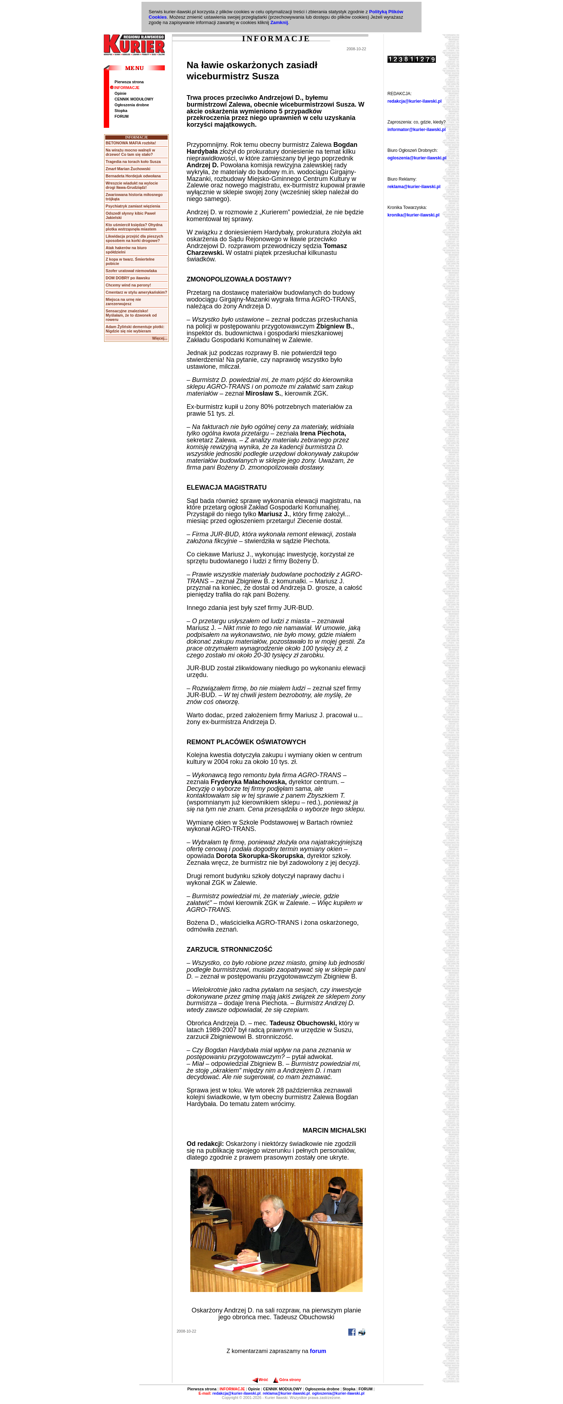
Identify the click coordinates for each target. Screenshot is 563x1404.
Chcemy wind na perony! (128, 285)
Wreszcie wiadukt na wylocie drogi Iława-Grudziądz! (132, 185)
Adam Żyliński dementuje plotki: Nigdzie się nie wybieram (135, 329)
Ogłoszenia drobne (132, 105)
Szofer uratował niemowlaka (131, 271)
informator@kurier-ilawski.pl (416, 129)
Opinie (120, 93)
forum (318, 1351)
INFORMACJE (124, 87)
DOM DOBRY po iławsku (128, 278)
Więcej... (160, 338)
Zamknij (279, 22)
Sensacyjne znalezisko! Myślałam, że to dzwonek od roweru (131, 315)
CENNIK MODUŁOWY (134, 99)
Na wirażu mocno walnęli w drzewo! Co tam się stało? (130, 152)
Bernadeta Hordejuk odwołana (133, 176)
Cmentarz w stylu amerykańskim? (136, 292)
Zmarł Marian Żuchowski (128, 169)
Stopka (121, 110)
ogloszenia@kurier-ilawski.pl (416, 157)
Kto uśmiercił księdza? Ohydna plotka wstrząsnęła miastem (134, 227)
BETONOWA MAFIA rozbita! (131, 143)
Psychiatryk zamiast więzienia (133, 206)
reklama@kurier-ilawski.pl (414, 186)
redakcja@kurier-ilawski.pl (414, 101)
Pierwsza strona (129, 82)
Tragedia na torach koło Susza (133, 161)
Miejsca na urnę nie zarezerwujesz (123, 301)
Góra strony (287, 1379)
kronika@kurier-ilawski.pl (413, 215)
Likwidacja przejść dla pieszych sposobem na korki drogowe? (134, 238)
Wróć (260, 1379)
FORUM (122, 116)
